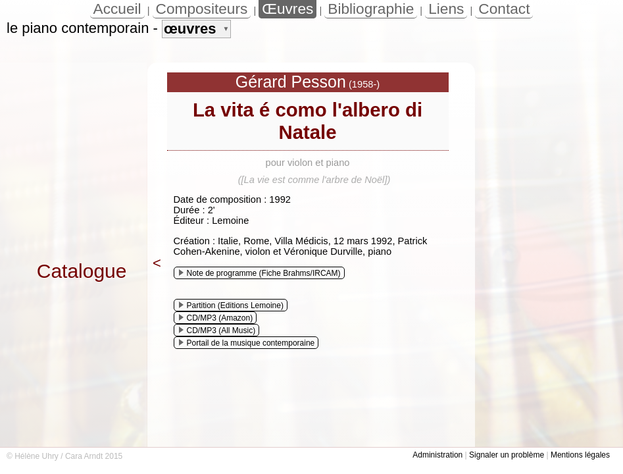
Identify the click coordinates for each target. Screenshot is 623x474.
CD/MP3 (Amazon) (216, 318)
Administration (437, 455)
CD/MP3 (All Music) (217, 330)
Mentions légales (580, 455)
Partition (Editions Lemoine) (231, 305)
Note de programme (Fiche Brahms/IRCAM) (260, 273)
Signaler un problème (506, 455)
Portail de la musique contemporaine (247, 343)
